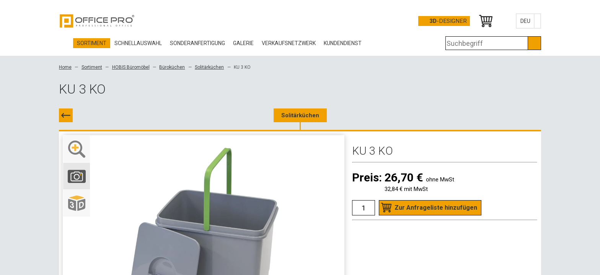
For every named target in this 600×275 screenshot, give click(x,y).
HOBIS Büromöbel (131, 67)
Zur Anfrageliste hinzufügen (436, 207)
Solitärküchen (209, 67)
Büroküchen (172, 67)
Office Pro (97, 21)
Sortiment (92, 67)
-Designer (448, 21)
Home (65, 67)
